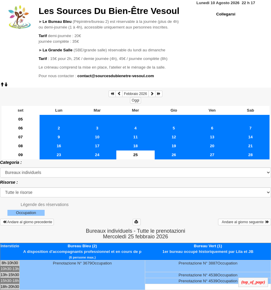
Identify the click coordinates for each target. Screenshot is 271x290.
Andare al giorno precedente (27, 222)
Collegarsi (225, 14)
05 (20, 119)
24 (97, 155)
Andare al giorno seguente (244, 222)
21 (250, 146)
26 (174, 155)
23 (59, 155)
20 (212, 146)
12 (174, 137)
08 (20, 146)
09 (20, 155)
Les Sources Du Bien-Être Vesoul (109, 11)
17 (97, 146)
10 (97, 137)
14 (250, 137)
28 (250, 155)
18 (135, 146)
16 (59, 146)
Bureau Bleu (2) (82, 246)
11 (135, 137)
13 (212, 137)
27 (212, 155)
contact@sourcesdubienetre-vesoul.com (115, 76)
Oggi (135, 100)
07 (20, 137)
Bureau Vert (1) (208, 246)
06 (20, 128)
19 (174, 146)
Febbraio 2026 (135, 94)
